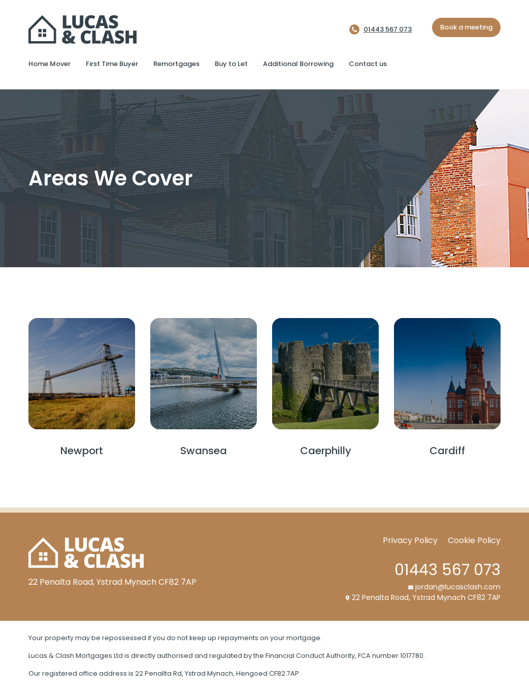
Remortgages (176, 64)
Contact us (368, 64)
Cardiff (447, 451)
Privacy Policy (410, 540)
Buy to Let (231, 64)
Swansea (203, 451)
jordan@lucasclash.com (454, 587)
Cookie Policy (474, 540)
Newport (81, 451)
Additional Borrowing (298, 64)
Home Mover (49, 64)
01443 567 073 (387, 29)
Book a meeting (466, 27)
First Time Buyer (112, 64)
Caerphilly (325, 451)
